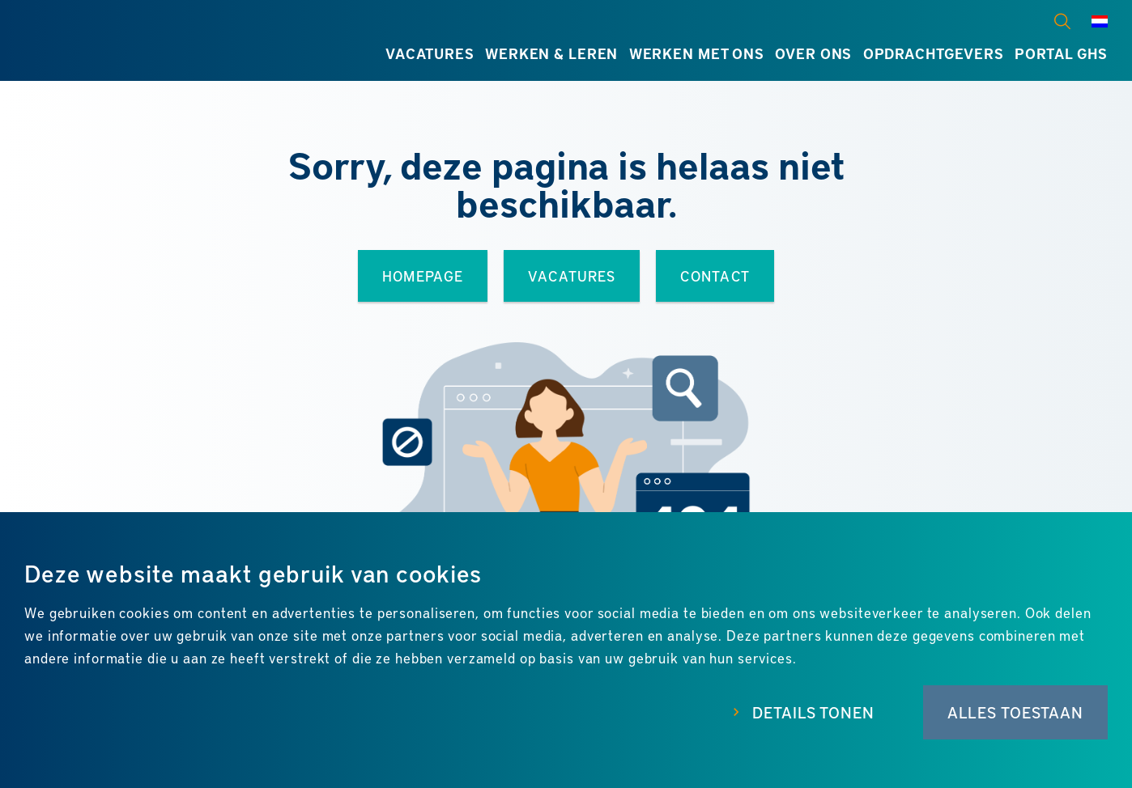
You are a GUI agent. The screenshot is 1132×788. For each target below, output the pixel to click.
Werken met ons (696, 53)
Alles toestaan (1015, 712)
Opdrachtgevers (933, 53)
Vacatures (430, 53)
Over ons (813, 53)
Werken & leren (551, 53)
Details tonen (813, 712)
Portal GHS (1061, 53)
